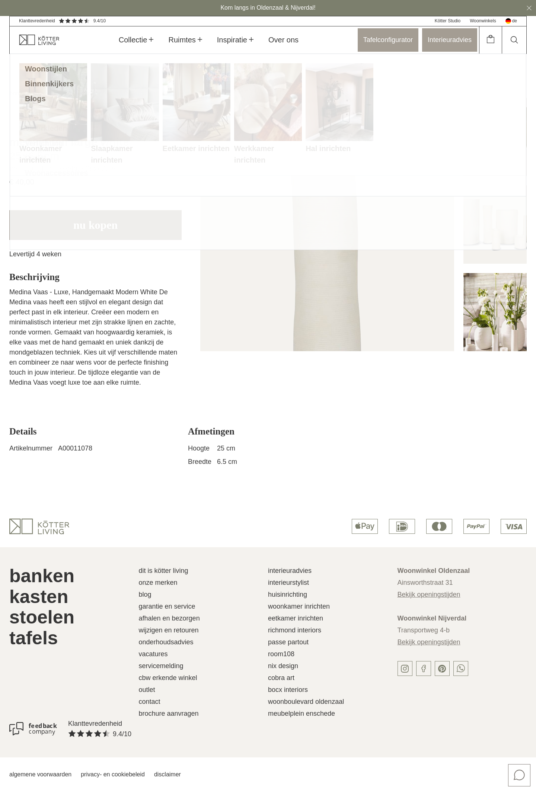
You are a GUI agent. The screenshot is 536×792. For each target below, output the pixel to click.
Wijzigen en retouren (169, 630)
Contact (149, 701)
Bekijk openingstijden (429, 594)
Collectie (136, 40)
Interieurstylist (288, 582)
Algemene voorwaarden (40, 774)
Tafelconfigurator (388, 40)
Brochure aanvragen (169, 713)
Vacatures (153, 654)
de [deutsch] (511, 21)
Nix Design (283, 666)
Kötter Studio (447, 20)
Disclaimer (167, 774)
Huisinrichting (287, 594)
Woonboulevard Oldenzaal (306, 701)
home (16, 93)
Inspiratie (235, 40)
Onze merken (158, 582)
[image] (327, 224)
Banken (41, 575)
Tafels (33, 638)
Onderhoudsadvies (166, 642)
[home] (35, 40)
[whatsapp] (460, 668)
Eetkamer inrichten (295, 618)
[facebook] (423, 668)
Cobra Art (281, 678)
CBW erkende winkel (168, 678)
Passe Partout (288, 642)
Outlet (147, 689)
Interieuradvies (450, 40)
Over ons (283, 40)
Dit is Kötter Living (163, 570)
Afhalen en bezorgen (169, 618)
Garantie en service (167, 606)
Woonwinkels (483, 20)
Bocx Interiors (288, 689)
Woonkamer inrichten (299, 606)
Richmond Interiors (294, 630)
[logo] (39, 526)
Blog (145, 594)
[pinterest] (442, 668)
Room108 (281, 654)
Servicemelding (161, 666)
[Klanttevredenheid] (33, 728)
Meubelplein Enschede (301, 713)
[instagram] (405, 668)
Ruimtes (185, 40)
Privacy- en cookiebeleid (113, 774)
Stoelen (41, 617)
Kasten (38, 596)
